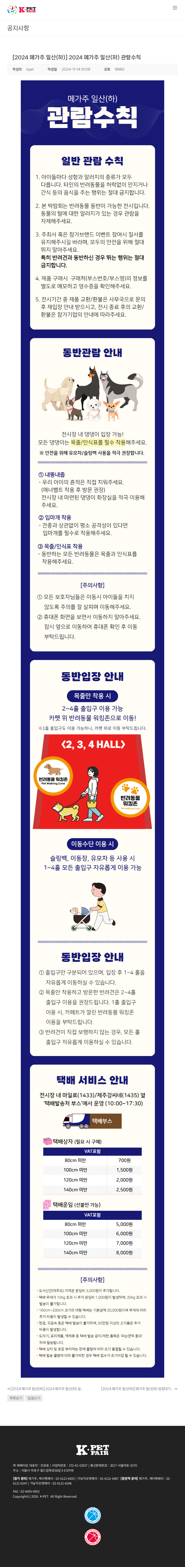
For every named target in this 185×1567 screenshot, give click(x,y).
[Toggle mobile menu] (175, 7)
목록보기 (16, 1398)
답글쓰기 (34, 1398)
